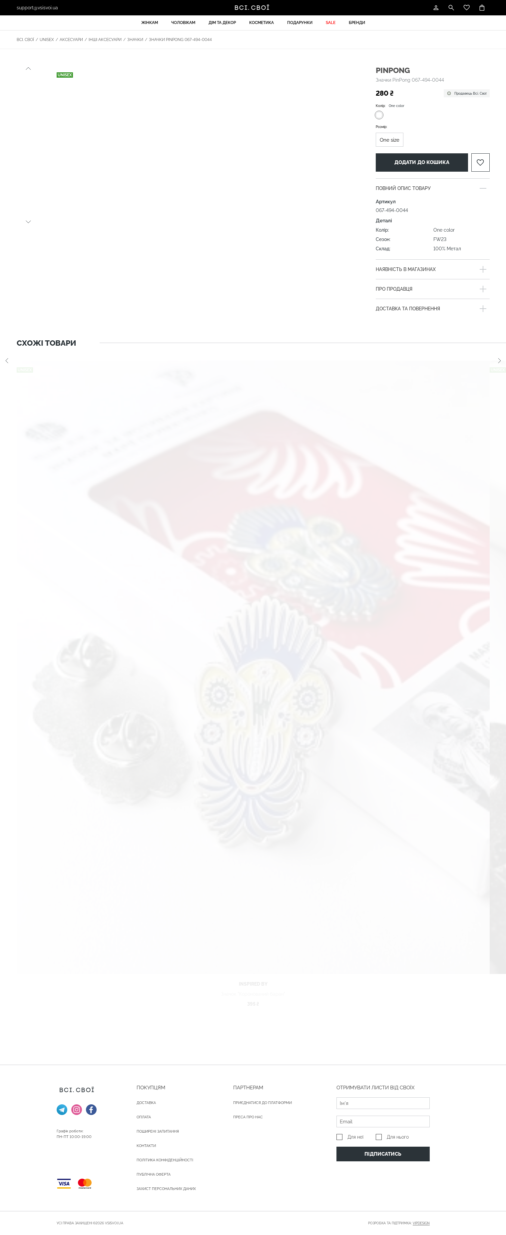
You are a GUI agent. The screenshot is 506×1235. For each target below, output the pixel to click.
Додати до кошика (421, 162)
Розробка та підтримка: (399, 1223)
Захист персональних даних (166, 1189)
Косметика (261, 22)
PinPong (393, 70)
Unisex (47, 39)
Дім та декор (222, 22)
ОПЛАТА (144, 1117)
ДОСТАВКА (146, 1103)
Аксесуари (71, 39)
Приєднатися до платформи (262, 1103)
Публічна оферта (154, 1174)
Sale (330, 22)
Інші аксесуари (105, 39)
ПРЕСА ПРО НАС (248, 1117)
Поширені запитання (158, 1131)
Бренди (357, 22)
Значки (135, 39)
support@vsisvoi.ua (37, 7)
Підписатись (382, 1154)
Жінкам (149, 22)
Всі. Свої (25, 39)
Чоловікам (183, 22)
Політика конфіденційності (165, 1160)
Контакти (146, 1146)
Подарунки (299, 22)
